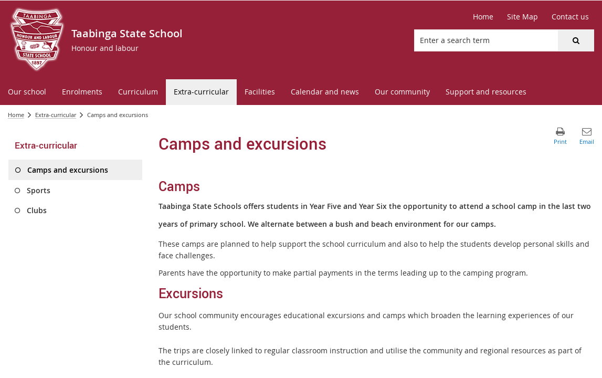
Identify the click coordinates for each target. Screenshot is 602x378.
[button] (576, 40)
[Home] (483, 16)
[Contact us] (570, 16)
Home (16, 115)
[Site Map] (522, 16)
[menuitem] (27, 92)
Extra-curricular (55, 115)
